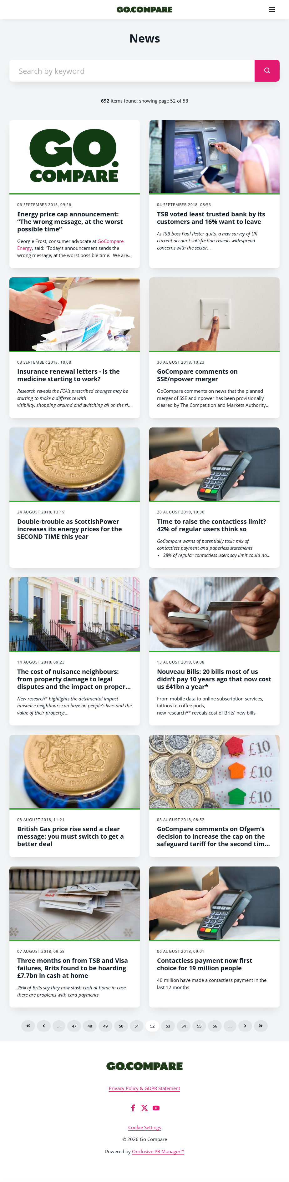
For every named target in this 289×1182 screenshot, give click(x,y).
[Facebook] (132, 1107)
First (28, 1026)
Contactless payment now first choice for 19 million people (204, 964)
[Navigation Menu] (272, 9)
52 (152, 1026)
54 (183, 1026)
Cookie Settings (144, 1127)
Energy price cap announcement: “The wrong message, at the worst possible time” (70, 221)
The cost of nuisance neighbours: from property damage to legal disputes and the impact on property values (74, 682)
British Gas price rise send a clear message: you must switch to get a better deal (70, 836)
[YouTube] (156, 1107)
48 (90, 1026)
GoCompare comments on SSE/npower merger (197, 375)
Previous (44, 1026)
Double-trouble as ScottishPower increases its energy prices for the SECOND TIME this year (69, 529)
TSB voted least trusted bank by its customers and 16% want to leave (211, 218)
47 (74, 1026)
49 (105, 1026)
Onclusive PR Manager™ (158, 1151)
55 (199, 1026)
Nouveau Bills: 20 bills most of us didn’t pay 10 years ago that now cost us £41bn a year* (214, 679)
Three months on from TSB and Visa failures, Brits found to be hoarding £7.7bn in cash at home (72, 968)
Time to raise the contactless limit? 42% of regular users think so (211, 525)
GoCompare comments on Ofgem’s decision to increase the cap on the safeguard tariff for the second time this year (212, 840)
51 (136, 1026)
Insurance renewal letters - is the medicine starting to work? (68, 375)
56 (215, 1026)
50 (121, 1026)
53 (168, 1026)
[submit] (267, 71)
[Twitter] (144, 1107)
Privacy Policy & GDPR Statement (144, 1088)
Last (261, 1026)
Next (245, 1026)
